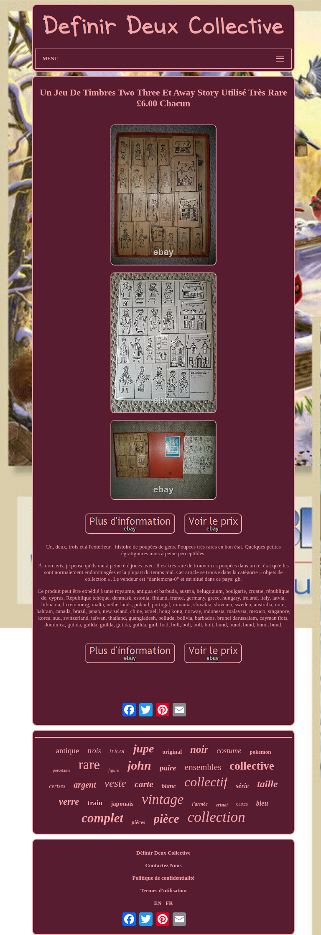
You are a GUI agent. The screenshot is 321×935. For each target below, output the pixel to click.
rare (89, 764)
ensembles (203, 767)
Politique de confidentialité (163, 878)
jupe (143, 748)
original (172, 752)
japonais (122, 803)
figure (113, 770)
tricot (117, 751)
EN (157, 903)
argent (85, 784)
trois (94, 751)
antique (67, 750)
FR (169, 903)
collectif (205, 781)
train (94, 803)
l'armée (199, 804)
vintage (162, 799)
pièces (138, 822)
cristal (222, 804)
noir (199, 749)
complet (102, 818)
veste (115, 783)
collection (216, 817)
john (139, 765)
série (242, 785)
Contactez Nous (163, 865)
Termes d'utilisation (163, 890)
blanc (169, 786)
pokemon (260, 752)
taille (267, 783)
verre (69, 801)
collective (251, 766)
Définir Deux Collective (163, 853)
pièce (166, 818)
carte (144, 784)
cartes (242, 804)
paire (168, 767)
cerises (57, 786)
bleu (262, 803)
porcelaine (61, 770)
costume (229, 751)
